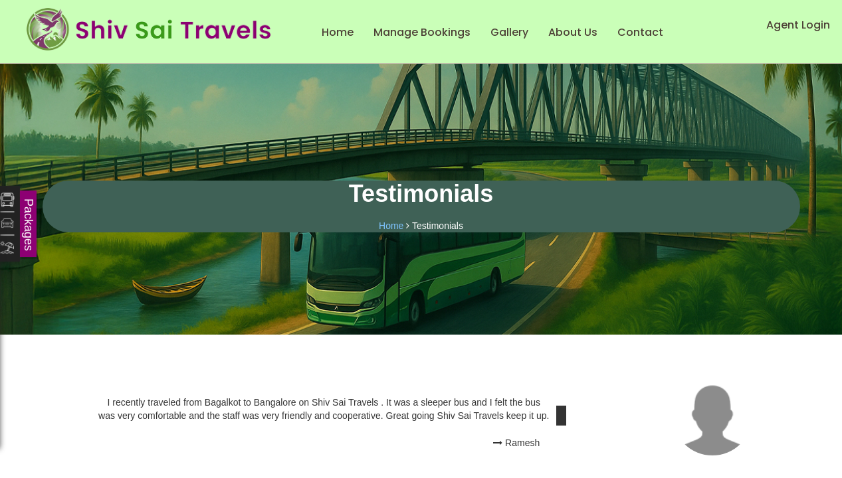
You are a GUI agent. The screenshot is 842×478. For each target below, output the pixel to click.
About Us (572, 32)
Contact (640, 32)
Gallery (509, 32)
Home (338, 32)
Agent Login (798, 25)
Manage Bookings (422, 32)
